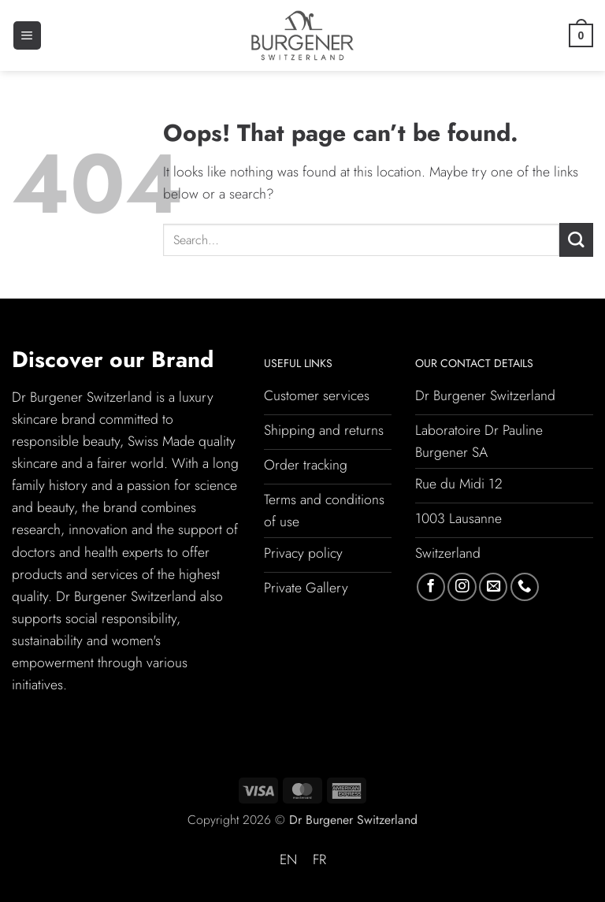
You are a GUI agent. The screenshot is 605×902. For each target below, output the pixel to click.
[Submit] (576, 240)
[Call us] (524, 587)
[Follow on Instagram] (461, 587)
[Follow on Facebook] (431, 587)
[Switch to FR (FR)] (319, 860)
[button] (27, 35)
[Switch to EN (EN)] (288, 860)
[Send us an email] (493, 587)
